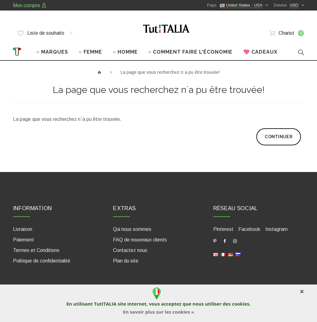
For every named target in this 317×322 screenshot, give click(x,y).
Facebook (249, 229)
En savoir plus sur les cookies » (158, 312)
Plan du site (125, 260)
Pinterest (223, 229)
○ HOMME (125, 52)
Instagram (276, 229)
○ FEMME (90, 52)
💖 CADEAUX (260, 52)
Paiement (23, 239)
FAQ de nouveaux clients (140, 239)
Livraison (22, 229)
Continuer (279, 136)
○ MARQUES (52, 52)
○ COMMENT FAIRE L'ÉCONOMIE (190, 52)
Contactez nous (130, 250)
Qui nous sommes (132, 229)
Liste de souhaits (45, 33)
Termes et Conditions (36, 250)
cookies (240, 304)
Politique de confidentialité (41, 260)
